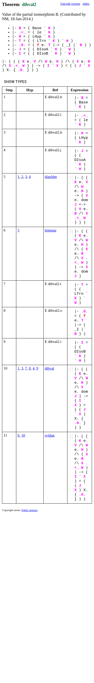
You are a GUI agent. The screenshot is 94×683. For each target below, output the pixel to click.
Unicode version (70, 3)
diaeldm (51, 177)
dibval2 (29, 4)
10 (23, 435)
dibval (49, 368)
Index (86, 3)
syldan (50, 435)
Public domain (30, 510)
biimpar (51, 230)
